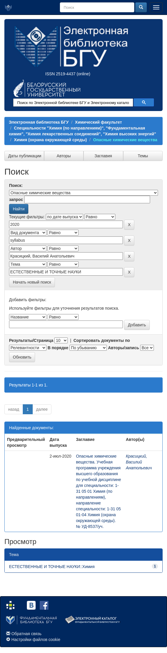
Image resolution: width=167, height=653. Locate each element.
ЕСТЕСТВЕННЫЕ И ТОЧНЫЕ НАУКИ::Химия (52, 566)
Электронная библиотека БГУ (39, 122)
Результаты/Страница (31, 340)
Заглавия (103, 156)
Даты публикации (24, 156)
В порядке (58, 347)
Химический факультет (98, 122)
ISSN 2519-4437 (60, 73)
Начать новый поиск (32, 282)
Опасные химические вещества (125, 139)
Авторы (64, 156)
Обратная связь (26, 633)
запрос (16, 199)
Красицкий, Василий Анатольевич (139, 462)
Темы (143, 156)
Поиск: (16, 185)
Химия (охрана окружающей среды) (50, 139)
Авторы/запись (123, 347)
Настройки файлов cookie (35, 639)
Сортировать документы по (102, 340)
